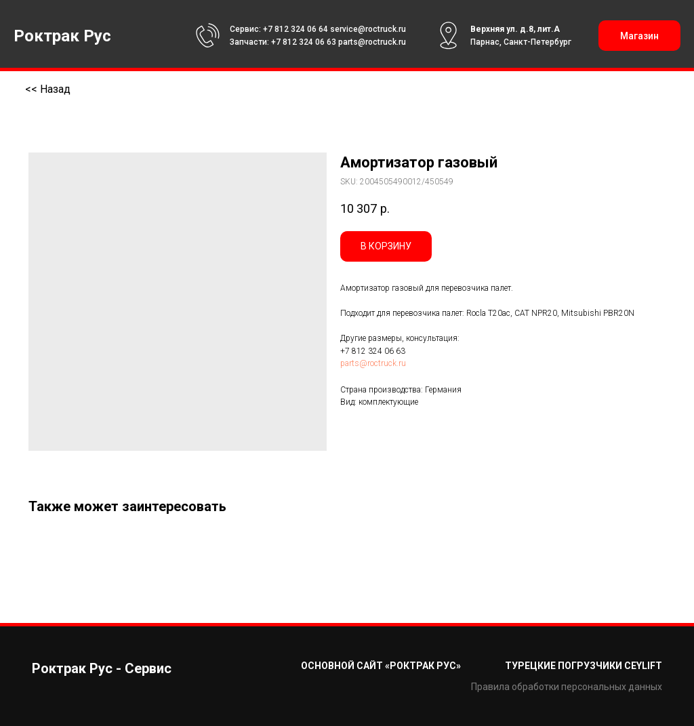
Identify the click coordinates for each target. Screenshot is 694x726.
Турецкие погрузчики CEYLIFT (583, 665)
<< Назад (47, 89)
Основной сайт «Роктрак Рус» (381, 665)
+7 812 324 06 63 (303, 42)
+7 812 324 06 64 (295, 29)
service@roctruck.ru (368, 29)
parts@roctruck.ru (372, 42)
